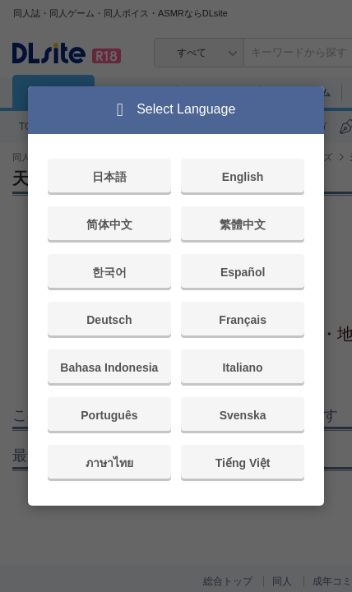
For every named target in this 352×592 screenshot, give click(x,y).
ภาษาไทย (109, 462)
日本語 (109, 176)
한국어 (109, 272)
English (243, 176)
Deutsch (109, 319)
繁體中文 (243, 224)
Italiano (243, 367)
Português (109, 415)
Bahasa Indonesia (109, 367)
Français (242, 319)
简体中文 (109, 224)
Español (242, 272)
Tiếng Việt (243, 462)
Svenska (243, 415)
